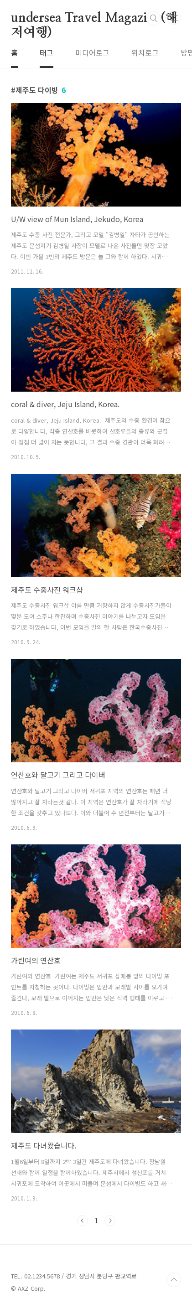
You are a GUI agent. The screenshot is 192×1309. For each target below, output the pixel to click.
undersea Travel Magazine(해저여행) (94, 19)
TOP (173, 1280)
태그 (46, 52)
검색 (154, 18)
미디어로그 (92, 52)
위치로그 (145, 52)
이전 (82, 1220)
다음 (109, 1220)
